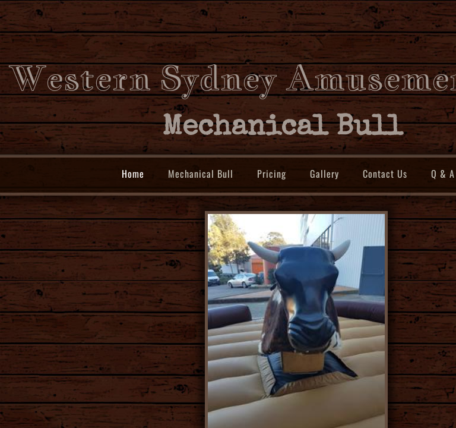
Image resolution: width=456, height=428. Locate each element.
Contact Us (385, 173)
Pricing (271, 173)
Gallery (324, 173)
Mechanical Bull (200, 173)
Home (133, 173)
